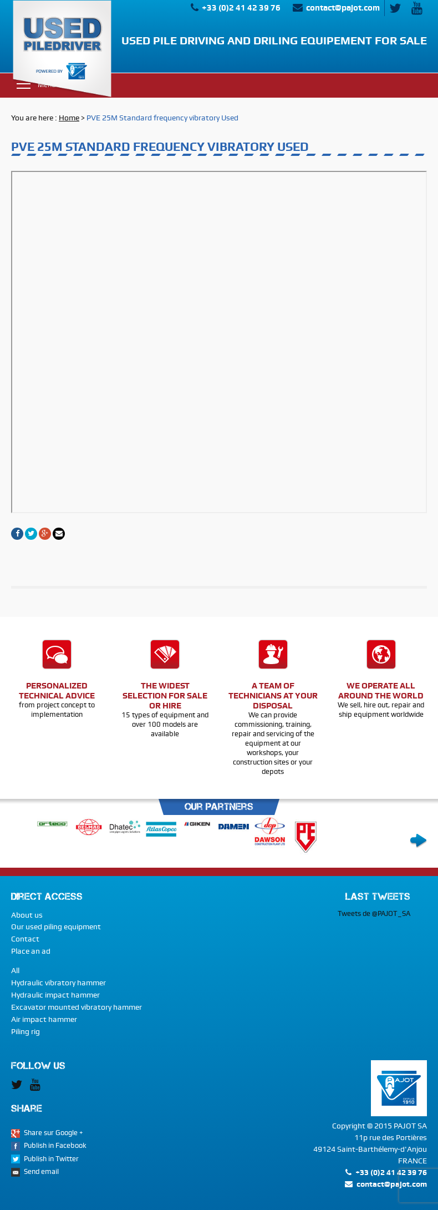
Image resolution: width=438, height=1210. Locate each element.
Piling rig (25, 1031)
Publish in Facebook (55, 1145)
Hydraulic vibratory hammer (58, 982)
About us (27, 914)
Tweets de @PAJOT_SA (374, 913)
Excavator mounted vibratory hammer (76, 1007)
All (15, 970)
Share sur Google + (53, 1132)
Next (418, 841)
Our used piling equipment (56, 926)
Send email (41, 1171)
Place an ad (30, 950)
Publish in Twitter (51, 1159)
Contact (25, 938)
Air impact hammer (44, 1019)
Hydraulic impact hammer (55, 994)
